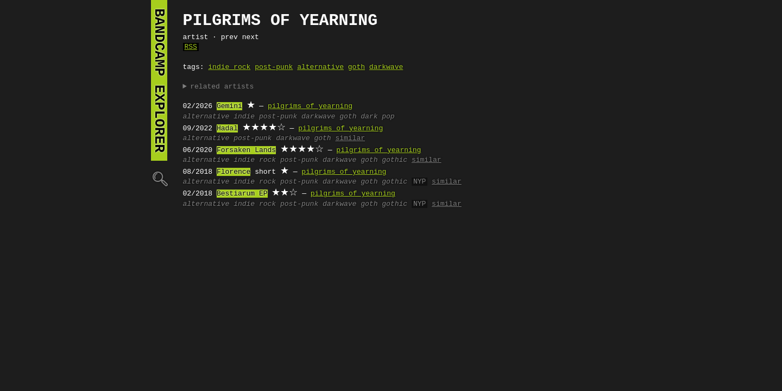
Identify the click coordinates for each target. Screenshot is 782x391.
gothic (394, 160)
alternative (320, 67)
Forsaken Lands (246, 150)
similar (350, 138)
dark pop (377, 117)
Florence (233, 172)
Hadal (227, 129)
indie (244, 117)
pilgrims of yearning (310, 106)
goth (356, 67)
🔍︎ (159, 178)
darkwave (386, 67)
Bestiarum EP (242, 194)
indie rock (229, 67)
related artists (222, 87)
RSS (191, 47)
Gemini (229, 106)
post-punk (274, 67)
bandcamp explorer (159, 80)
